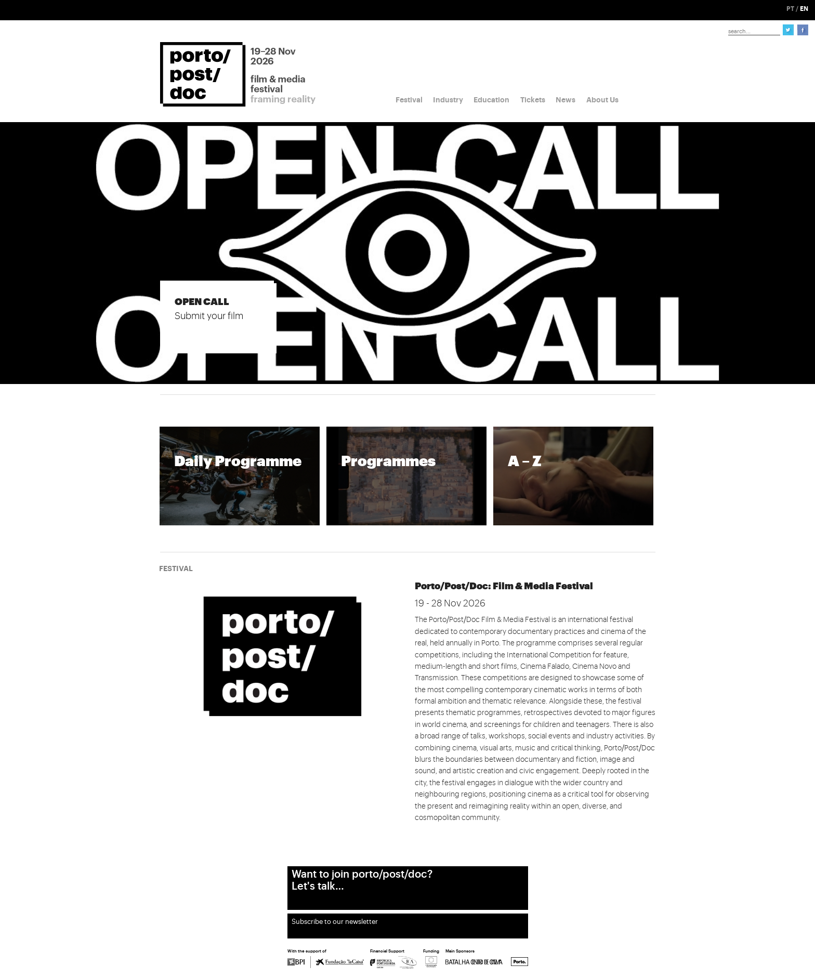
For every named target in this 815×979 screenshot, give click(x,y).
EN (804, 9)
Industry (448, 99)
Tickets (532, 99)
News (565, 99)
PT (790, 9)
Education (491, 99)
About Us (602, 99)
